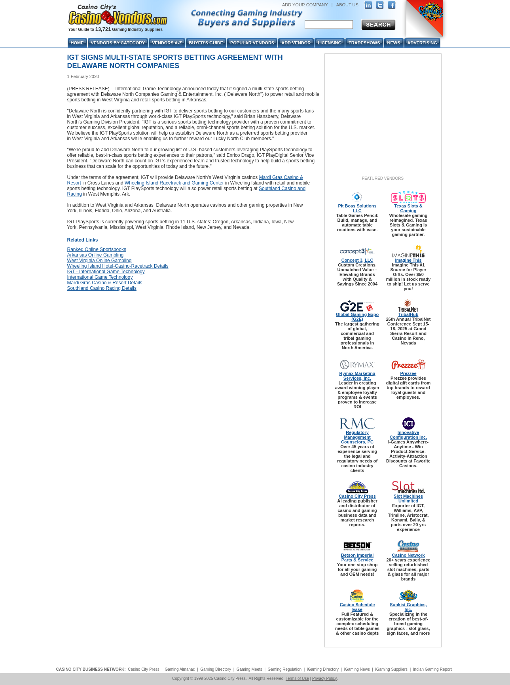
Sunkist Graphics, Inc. (408, 607)
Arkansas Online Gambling (95, 255)
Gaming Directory (215, 669)
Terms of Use (297, 678)
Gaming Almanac (180, 669)
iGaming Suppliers (391, 669)
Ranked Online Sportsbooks (96, 249)
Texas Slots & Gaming (408, 208)
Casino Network (408, 555)
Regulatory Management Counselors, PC (357, 437)
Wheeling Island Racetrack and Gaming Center (174, 183)
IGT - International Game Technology (106, 271)
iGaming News (357, 669)
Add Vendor (296, 42)
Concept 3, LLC (357, 260)
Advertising (422, 42)
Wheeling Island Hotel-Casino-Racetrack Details (118, 266)
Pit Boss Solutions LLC (357, 208)
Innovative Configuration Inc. (408, 435)
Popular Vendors (252, 42)
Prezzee (408, 373)
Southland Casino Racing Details (102, 288)
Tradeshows (364, 42)
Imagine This (408, 260)
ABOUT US (347, 4)
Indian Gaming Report (432, 669)
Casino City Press (357, 496)
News (393, 42)
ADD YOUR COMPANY (305, 4)
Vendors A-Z (167, 42)
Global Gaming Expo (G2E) (357, 317)
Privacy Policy (324, 678)
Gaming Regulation (285, 669)
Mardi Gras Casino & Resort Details (104, 282)
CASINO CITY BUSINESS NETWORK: (91, 669)
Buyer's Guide (206, 42)
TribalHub (408, 314)
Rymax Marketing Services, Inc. (357, 376)
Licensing (329, 42)
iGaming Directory (323, 669)
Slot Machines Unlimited (408, 498)
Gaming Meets (249, 669)
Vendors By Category (118, 42)
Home (77, 42)
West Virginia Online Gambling (99, 260)
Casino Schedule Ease (357, 607)
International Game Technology (100, 277)
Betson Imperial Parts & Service (357, 557)
